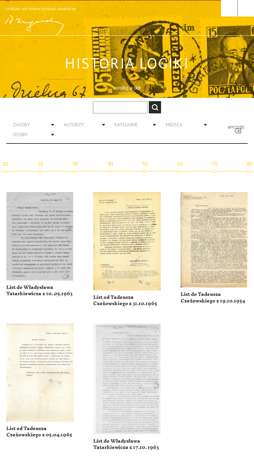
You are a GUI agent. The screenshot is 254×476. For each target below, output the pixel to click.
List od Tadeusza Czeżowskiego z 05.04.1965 (39, 432)
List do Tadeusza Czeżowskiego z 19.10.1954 (213, 298)
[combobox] (31, 124)
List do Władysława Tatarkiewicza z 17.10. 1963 (126, 444)
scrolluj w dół (127, 88)
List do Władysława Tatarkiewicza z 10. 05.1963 (39, 291)
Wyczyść (236, 127)
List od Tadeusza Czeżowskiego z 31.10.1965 (125, 301)
